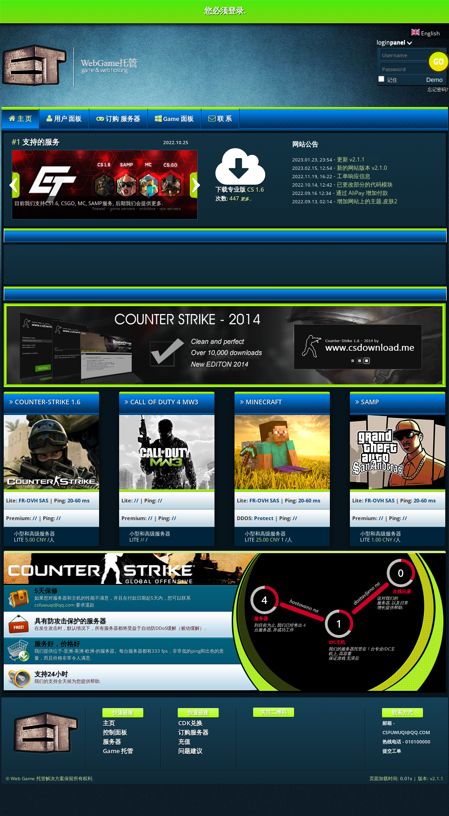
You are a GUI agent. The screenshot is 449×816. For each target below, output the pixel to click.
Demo (434, 79)
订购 (118, 118)
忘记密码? (438, 89)
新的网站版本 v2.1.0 (362, 168)
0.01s (406, 778)
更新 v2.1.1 (351, 159)
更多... (246, 199)
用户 (64, 118)
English (425, 33)
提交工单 (391, 751)
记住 (392, 79)
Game (174, 118)
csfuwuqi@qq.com (54, 605)
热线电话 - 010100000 (406, 741)
